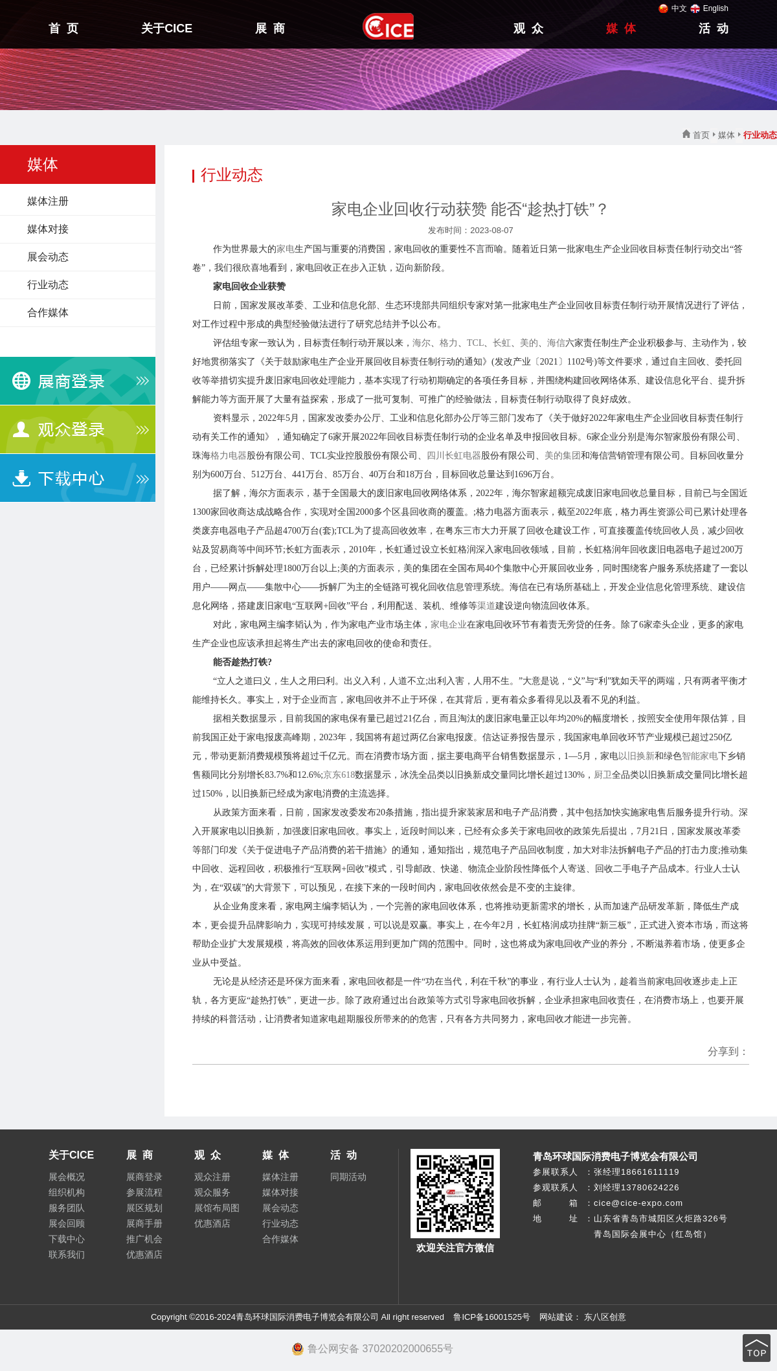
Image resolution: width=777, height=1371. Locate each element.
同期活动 (348, 1177)
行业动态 (48, 284)
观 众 (528, 28)
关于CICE (166, 28)
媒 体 (621, 28)
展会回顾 (67, 1223)
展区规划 (144, 1208)
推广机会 (144, 1239)
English (709, 8)
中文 (673, 8)
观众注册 (212, 1177)
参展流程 (144, 1192)
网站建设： (559, 1317)
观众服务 (212, 1192)
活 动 (713, 28)
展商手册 (144, 1223)
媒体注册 (48, 201)
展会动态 (48, 256)
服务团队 (67, 1208)
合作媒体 (48, 312)
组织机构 (67, 1192)
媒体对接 (48, 228)
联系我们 (67, 1254)
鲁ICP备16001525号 (491, 1317)
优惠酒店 (144, 1254)
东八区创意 (605, 1317)
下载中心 (67, 1239)
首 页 (63, 28)
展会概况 (67, 1177)
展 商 (270, 28)
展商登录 (144, 1177)
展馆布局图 (217, 1208)
